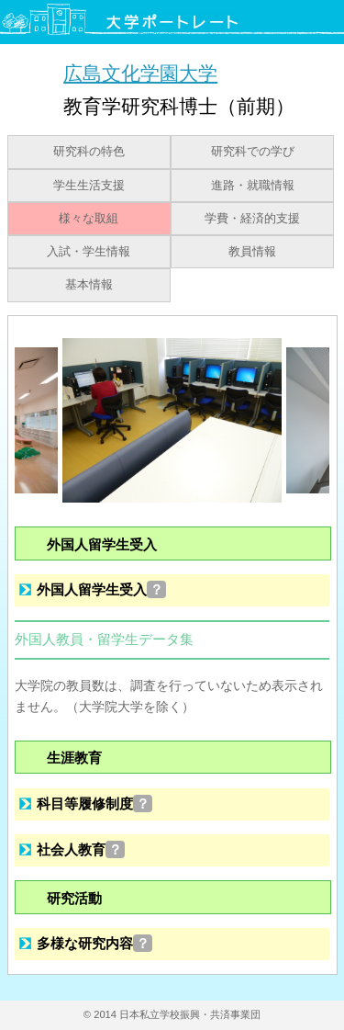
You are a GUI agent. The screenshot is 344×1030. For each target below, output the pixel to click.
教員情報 (252, 251)
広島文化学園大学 (140, 73)
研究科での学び (252, 151)
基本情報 (89, 284)
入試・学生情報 (88, 251)
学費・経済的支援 (252, 218)
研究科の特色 (89, 151)
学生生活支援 (89, 185)
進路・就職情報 (252, 185)
